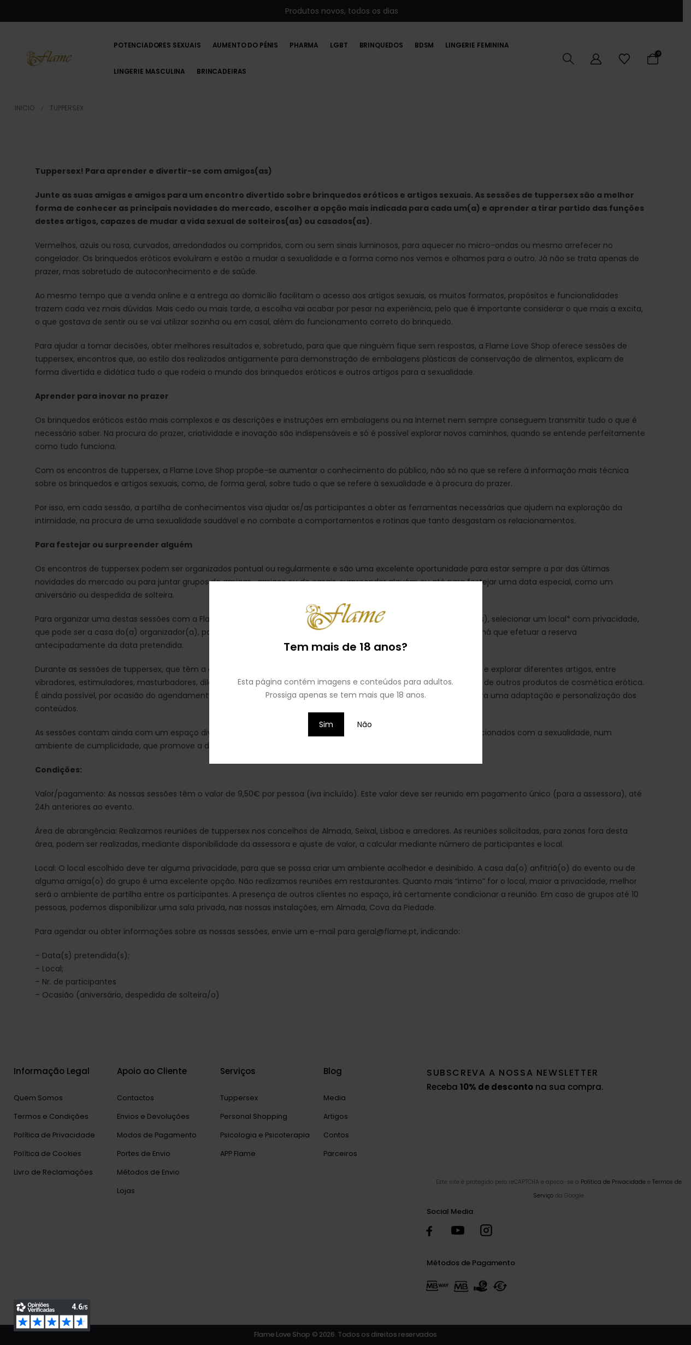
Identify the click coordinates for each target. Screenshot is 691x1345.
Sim (326, 724)
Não (364, 724)
